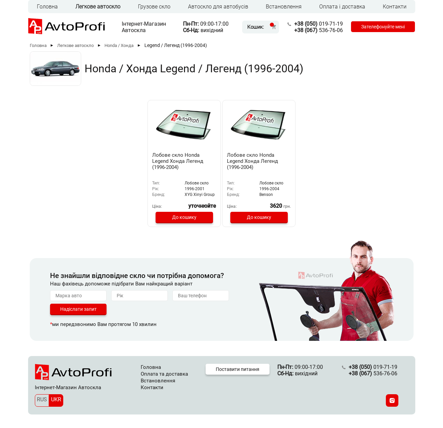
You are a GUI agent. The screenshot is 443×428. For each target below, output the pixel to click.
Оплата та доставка (164, 374)
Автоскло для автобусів (218, 6)
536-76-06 (318, 30)
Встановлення (284, 6)
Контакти (394, 6)
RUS (42, 399)
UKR (56, 399)
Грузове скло (154, 6)
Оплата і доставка (342, 6)
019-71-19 (318, 24)
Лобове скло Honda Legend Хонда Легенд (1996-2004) (177, 161)
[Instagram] (392, 400)
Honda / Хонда (119, 45)
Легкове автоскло (97, 6)
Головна (47, 6)
